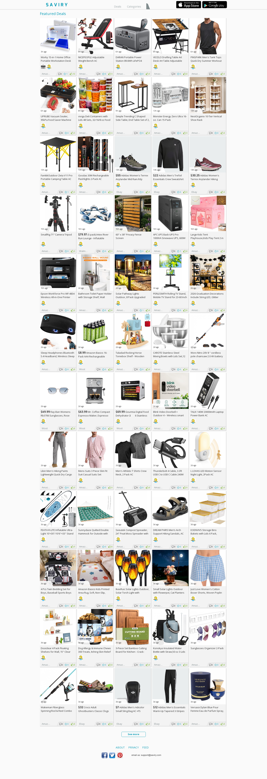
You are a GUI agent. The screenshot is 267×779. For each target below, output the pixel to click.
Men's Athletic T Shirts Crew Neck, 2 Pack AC (131, 472)
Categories (134, 6)
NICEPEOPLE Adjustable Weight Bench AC (91, 59)
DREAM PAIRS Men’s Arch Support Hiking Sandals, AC (168, 531)
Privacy (133, 747)
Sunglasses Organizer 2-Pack (207, 648)
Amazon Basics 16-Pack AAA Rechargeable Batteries (92, 356)
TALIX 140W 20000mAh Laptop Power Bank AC (207, 413)
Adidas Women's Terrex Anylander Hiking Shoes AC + (205, 179)
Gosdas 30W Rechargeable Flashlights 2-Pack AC (93, 177)
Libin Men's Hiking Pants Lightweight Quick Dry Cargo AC (56, 474)
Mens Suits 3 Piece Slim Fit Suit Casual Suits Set (92, 472)
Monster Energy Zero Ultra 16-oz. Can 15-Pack (170, 118)
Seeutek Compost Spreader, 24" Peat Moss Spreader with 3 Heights (132, 533)
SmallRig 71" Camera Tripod (56, 234)
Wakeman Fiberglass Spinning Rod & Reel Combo (56, 709)
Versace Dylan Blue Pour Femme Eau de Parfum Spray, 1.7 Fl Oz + (207, 711)
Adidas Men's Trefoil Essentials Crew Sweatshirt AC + (168, 179)
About (120, 747)
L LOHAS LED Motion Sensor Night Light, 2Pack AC (206, 472)
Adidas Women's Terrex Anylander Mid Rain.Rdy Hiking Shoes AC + (132, 179)
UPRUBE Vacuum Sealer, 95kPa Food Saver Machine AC (56, 120)
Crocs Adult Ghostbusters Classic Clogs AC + (93, 711)
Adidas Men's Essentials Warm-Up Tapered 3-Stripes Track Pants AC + (169, 711)
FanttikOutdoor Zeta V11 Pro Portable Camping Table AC (56, 177)
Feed (145, 747)
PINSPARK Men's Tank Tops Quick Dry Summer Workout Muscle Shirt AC (206, 61)
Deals (117, 6)
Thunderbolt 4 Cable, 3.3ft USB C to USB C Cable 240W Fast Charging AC (168, 474)
